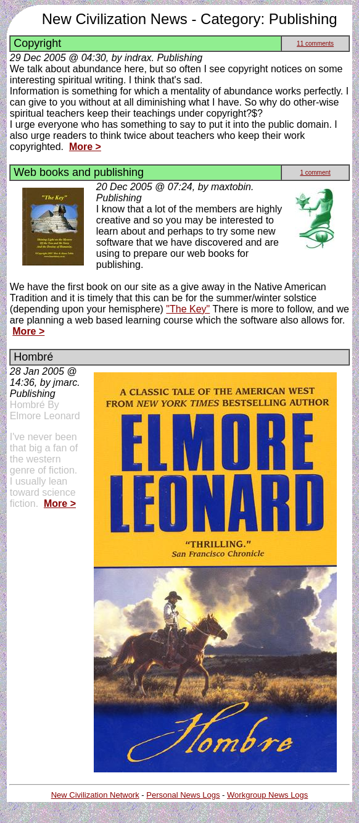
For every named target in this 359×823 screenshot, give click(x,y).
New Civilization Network (95, 795)
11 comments (315, 43)
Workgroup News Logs (267, 795)
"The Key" (188, 309)
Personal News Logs (183, 795)
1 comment (315, 172)
